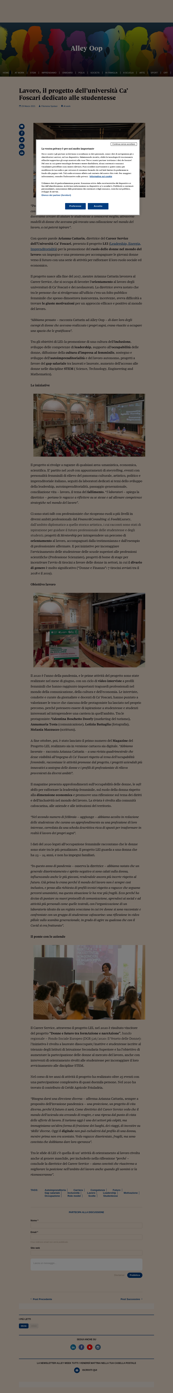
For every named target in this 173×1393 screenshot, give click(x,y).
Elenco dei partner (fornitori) (56, 195)
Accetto (98, 206)
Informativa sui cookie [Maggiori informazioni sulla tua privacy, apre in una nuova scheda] (101, 176)
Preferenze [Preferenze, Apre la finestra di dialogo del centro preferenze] (75, 206)
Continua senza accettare (123, 144)
